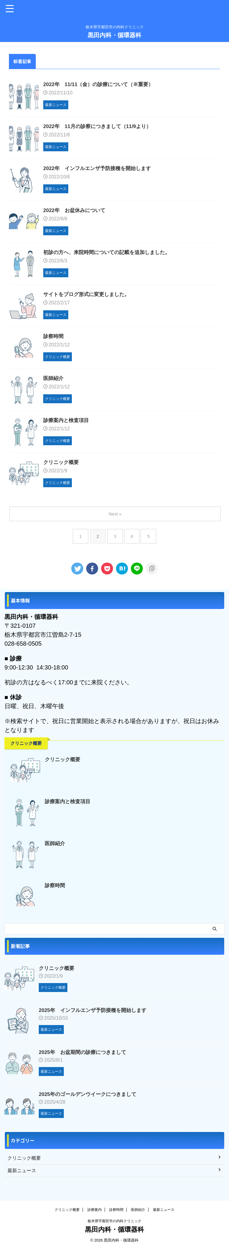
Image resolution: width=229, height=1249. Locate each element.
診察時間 (54, 339)
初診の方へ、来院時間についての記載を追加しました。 (110, 254)
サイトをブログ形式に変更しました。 (88, 296)
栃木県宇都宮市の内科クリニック (114, 1221)
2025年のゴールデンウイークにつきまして (90, 1097)
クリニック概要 (62, 465)
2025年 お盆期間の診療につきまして (85, 1055)
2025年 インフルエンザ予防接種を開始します (96, 1013)
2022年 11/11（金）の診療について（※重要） (101, 85)
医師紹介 (54, 381)
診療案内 (94, 1210)
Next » (115, 516)
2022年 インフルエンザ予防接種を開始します (100, 169)
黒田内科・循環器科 (114, 35)
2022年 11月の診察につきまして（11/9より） (100, 127)
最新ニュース (163, 1210)
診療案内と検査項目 (67, 423)
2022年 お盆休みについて (76, 212)
